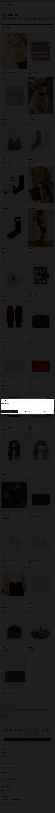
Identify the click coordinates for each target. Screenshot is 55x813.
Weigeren (45, 411)
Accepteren (9, 411)
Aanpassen (27, 411)
